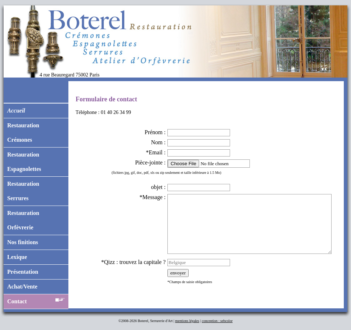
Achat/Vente (22, 286)
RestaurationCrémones (23, 132)
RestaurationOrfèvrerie (23, 220)
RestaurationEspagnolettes (24, 161)
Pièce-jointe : (150, 162)
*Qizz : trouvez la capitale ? (133, 262)
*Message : (153, 197)
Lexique (17, 257)
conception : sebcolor (217, 321)
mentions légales (187, 321)
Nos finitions (22, 242)
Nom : (158, 142)
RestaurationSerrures (23, 191)
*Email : (156, 152)
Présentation (22, 272)
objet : (158, 187)
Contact (36, 299)
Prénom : (155, 132)
